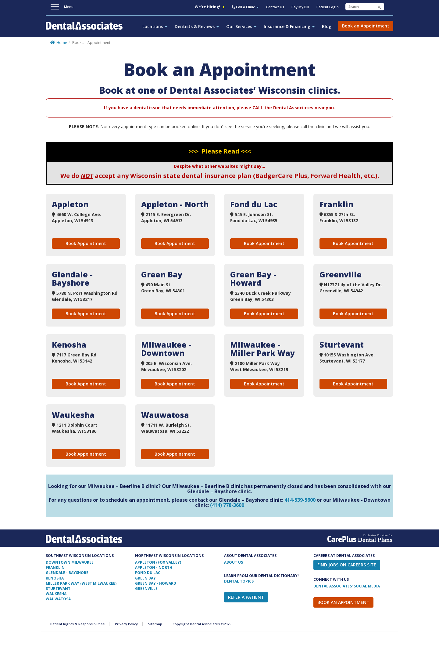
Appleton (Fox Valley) (158, 562)
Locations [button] (154, 26)
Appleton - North (153, 567)
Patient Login (327, 7)
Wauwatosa (58, 598)
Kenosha (55, 578)
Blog (326, 26)
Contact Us (275, 7)
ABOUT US (233, 562)
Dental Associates (86, 29)
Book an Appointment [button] (365, 26)
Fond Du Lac (147, 572)
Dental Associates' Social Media (346, 586)
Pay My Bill (300, 7)
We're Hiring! (209, 6)
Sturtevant (58, 588)
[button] (245, 7)
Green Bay (145, 578)
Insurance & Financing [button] (289, 26)
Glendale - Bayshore (67, 572)
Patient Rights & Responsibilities (77, 624)
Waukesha (56, 593)
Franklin (55, 567)
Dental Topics (239, 581)
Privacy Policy (126, 624)
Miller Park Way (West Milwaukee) (81, 583)
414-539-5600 (300, 500)
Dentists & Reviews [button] (197, 26)
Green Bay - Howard (155, 583)
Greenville (146, 588)
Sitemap (155, 624)
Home (61, 42)
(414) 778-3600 (227, 505)
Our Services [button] (241, 26)
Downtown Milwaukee (70, 562)
